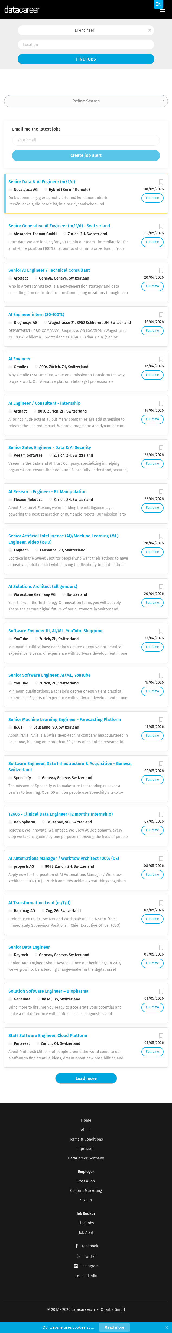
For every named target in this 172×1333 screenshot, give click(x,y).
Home (86, 1120)
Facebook (90, 1246)
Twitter (90, 1256)
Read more (114, 1327)
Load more (86, 1078)
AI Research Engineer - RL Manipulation (47, 491)
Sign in (86, 1200)
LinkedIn (90, 1276)
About (86, 1130)
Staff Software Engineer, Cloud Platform (47, 1035)
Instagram (90, 1266)
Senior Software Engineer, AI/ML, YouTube (49, 675)
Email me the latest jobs (36, 129)
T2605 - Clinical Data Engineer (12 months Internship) (60, 814)
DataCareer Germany (86, 1158)
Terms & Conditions (86, 1139)
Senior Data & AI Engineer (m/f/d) (41, 181)
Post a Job (86, 1181)
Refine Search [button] (86, 101)
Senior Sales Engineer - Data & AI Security (49, 447)
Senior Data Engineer (29, 947)
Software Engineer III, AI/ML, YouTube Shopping (55, 630)
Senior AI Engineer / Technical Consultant (49, 270)
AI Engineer (19, 358)
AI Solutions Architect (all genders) (42, 586)
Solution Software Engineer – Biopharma (48, 991)
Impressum (86, 1148)
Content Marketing (86, 1190)
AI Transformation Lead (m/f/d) (39, 902)
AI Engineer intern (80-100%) (36, 314)
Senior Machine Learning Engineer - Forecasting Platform (64, 719)
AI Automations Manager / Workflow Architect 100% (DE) (63, 858)
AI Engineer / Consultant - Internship (44, 403)
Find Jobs (86, 59)
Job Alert (86, 1232)
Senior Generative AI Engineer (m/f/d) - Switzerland (59, 225)
